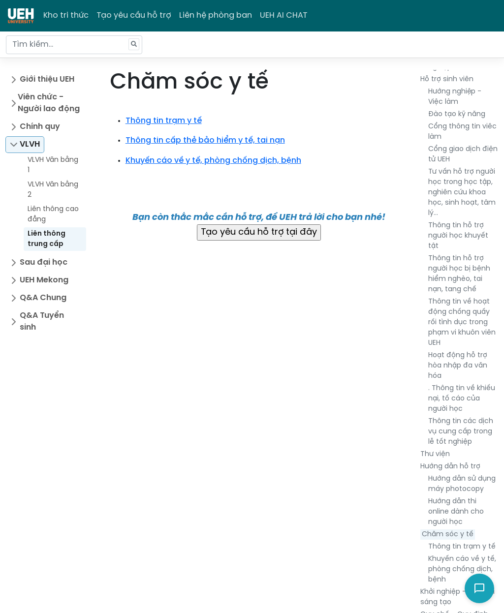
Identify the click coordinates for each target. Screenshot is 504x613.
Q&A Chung (43, 298)
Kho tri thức (66, 15)
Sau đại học (43, 262)
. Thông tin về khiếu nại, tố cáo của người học (461, 399)
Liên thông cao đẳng (53, 214)
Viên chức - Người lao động (49, 103)
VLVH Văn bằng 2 (53, 190)
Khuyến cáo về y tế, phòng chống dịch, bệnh (462, 569)
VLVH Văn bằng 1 (53, 165)
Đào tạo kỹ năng (456, 114)
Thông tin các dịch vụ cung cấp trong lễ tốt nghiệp (460, 432)
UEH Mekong (44, 280)
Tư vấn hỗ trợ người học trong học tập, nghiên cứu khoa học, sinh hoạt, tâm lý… (462, 192)
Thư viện (435, 454)
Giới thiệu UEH (47, 79)
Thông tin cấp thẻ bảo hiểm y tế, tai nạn (205, 140)
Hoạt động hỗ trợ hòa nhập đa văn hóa (457, 366)
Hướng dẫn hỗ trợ (450, 466)
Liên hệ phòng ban (215, 15)
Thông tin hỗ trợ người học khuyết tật (458, 236)
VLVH (30, 144)
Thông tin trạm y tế (462, 547)
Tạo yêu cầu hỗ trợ (133, 15)
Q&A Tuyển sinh (42, 321)
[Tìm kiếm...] (74, 44)
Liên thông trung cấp (46, 239)
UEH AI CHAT (284, 15)
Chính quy (40, 127)
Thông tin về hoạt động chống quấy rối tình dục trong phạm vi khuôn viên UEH (462, 322)
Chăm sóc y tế (447, 534)
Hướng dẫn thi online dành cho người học (456, 512)
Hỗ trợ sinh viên (446, 79)
